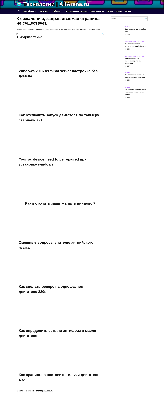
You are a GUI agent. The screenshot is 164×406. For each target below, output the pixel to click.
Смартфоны (28, 11)
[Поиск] (102, 34)
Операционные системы (76, 11)
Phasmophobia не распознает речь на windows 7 (133, 61)
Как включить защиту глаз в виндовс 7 (60, 203)
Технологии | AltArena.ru (56, 4)
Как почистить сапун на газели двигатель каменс (135, 76)
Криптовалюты (97, 11)
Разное (128, 11)
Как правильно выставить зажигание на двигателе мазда (135, 92)
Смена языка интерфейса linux (135, 30)
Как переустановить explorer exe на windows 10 (135, 45)
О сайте (20, 391)
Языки (119, 11)
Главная (19, 11)
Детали (110, 11)
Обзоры (57, 11)
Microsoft (44, 11)
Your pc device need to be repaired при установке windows (53, 161)
